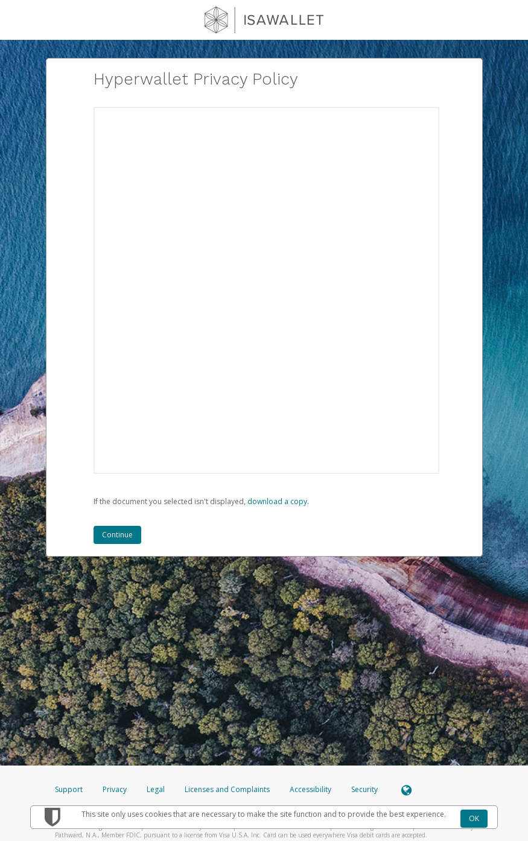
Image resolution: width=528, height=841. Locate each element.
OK (474, 818)
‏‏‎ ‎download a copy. (277, 501)
